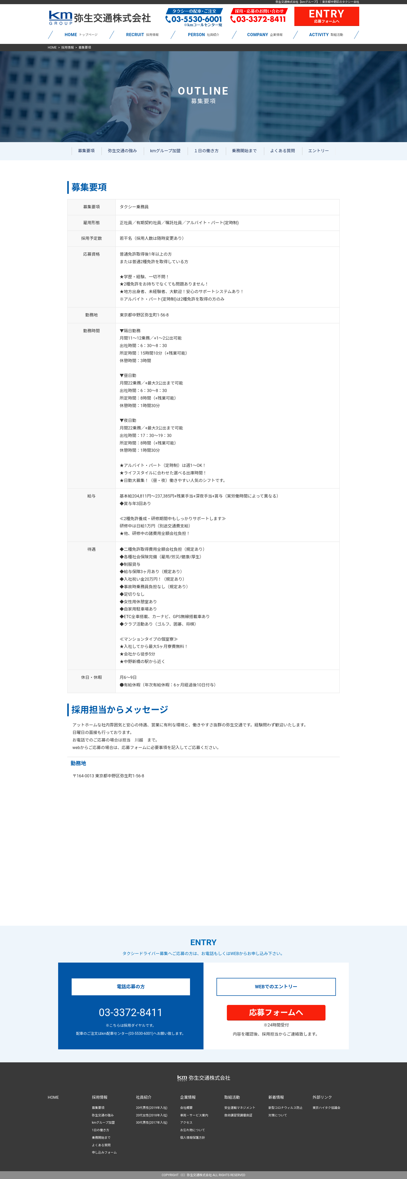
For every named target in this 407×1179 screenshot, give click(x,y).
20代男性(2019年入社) (151, 1108)
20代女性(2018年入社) (151, 1115)
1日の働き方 (100, 1130)
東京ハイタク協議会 (326, 1108)
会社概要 (186, 1108)
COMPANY (257, 34)
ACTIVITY (319, 34)
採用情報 (67, 47)
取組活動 (232, 1097)
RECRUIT (135, 34)
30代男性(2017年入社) (151, 1122)
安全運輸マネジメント (239, 1108)
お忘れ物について (192, 1130)
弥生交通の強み (122, 150)
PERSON (196, 34)
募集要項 (86, 150)
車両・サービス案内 (194, 1115)
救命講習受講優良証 (238, 1115)
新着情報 (276, 1097)
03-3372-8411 (131, 1012)
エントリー (318, 150)
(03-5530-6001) (140, 1033)
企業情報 (188, 1097)
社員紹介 (144, 1097)
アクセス (186, 1122)
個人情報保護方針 (192, 1138)
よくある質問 (282, 150)
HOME (71, 34)
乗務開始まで (244, 150)
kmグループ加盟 (165, 150)
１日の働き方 (206, 150)
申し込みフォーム (104, 1152)
